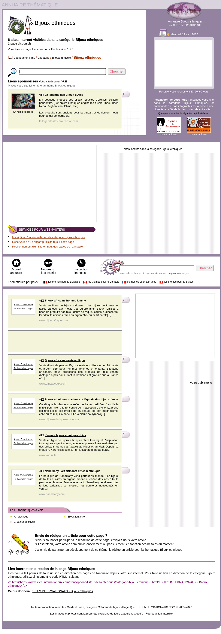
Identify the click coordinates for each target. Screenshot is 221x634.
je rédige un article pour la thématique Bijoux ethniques (145, 549)
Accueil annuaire (16, 271)
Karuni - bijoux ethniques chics (65, 435)
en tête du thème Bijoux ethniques (54, 85)
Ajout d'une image (23, 403)
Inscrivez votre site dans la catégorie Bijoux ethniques (184, 101)
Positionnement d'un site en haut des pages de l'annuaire (47, 246)
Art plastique (21, 516)
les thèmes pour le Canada (103, 281)
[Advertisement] (184, 63)
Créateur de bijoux (24, 521)
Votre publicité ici (201, 382)
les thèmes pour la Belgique (64, 281)
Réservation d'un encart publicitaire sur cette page (43, 241)
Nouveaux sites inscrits (48, 271)
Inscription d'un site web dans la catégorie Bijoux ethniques (48, 237)
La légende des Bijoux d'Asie (64, 94)
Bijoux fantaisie (62, 57)
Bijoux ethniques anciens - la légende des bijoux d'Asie (81, 399)
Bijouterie (44, 57)
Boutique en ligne (25, 57)
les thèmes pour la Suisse (179, 281)
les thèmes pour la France (141, 281)
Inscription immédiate (81, 271)
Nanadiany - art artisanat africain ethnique (72, 471)
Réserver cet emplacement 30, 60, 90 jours (183, 91)
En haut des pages (23, 111)
